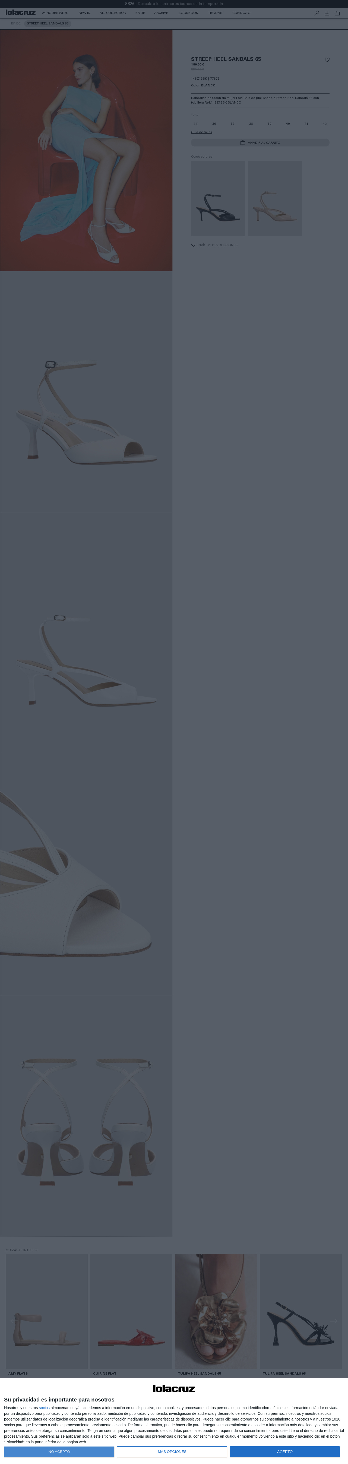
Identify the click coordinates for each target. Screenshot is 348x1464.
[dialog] (174, 1421)
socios (44, 1408)
